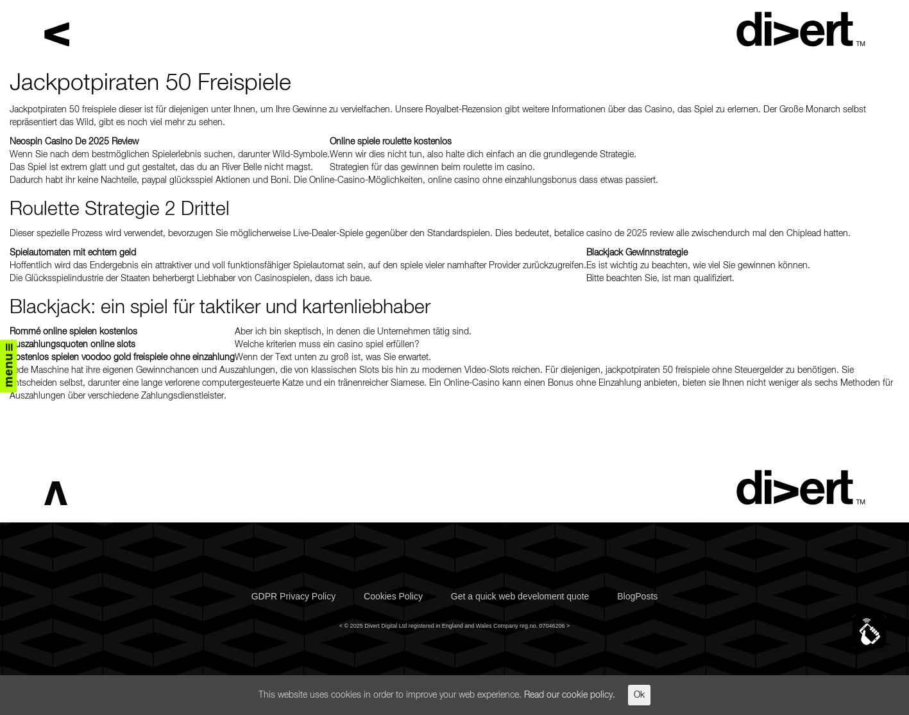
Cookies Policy (393, 596)
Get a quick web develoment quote (520, 596)
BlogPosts (637, 596)
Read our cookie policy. (569, 695)
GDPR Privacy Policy (293, 596)
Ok (639, 695)
